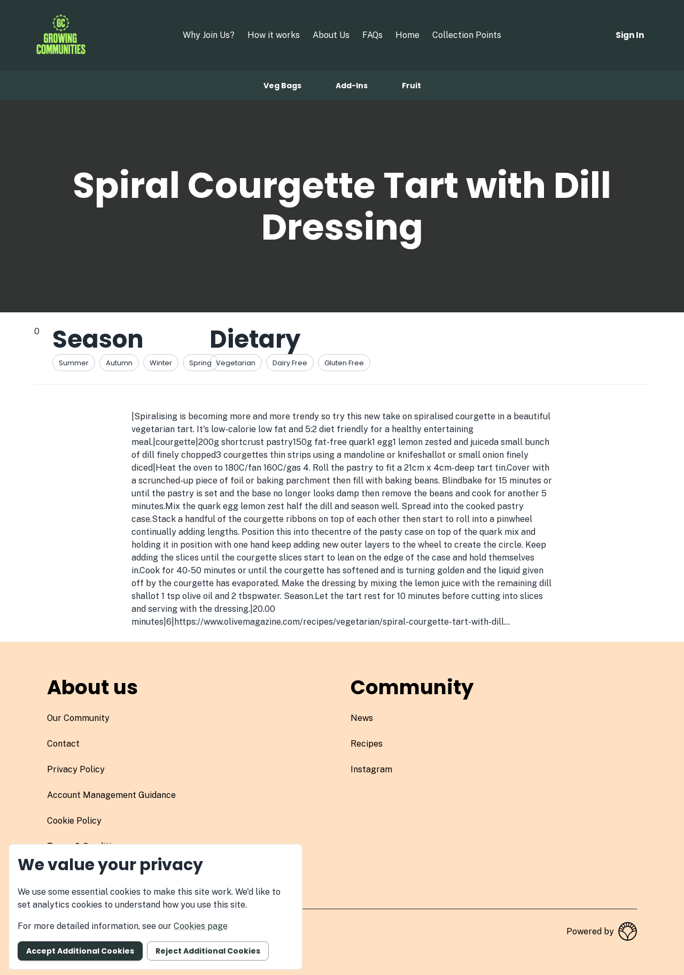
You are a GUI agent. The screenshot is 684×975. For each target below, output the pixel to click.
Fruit (411, 85)
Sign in (630, 35)
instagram (371, 769)
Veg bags (282, 85)
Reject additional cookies (208, 951)
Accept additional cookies (80, 951)
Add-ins (352, 85)
